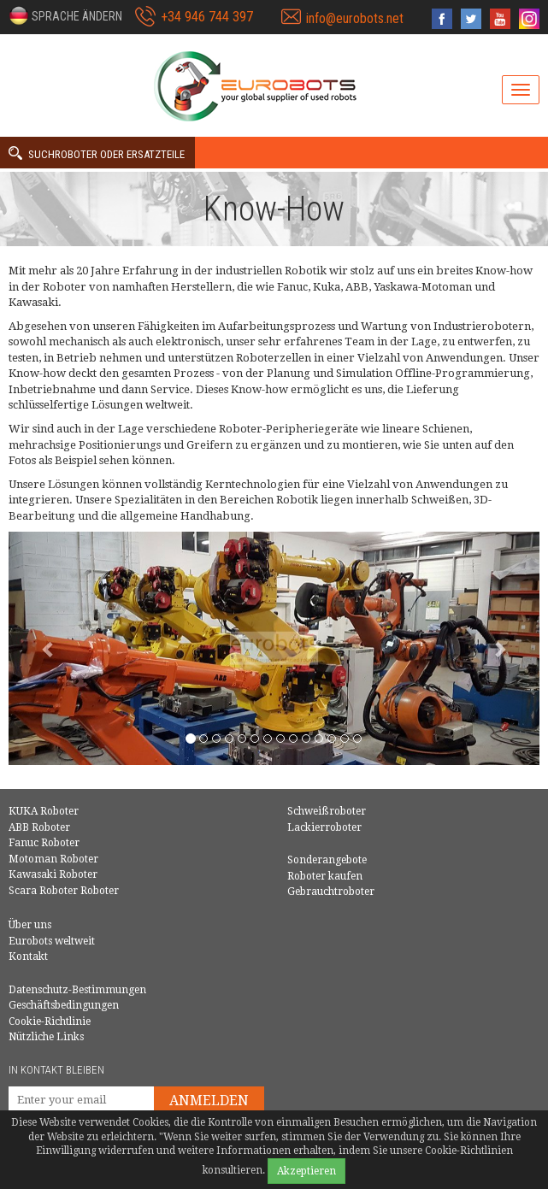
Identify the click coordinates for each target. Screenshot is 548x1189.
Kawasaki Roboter (53, 874)
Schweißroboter (326, 811)
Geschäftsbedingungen (64, 1005)
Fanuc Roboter (44, 843)
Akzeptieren (306, 1171)
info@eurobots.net (355, 18)
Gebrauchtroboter (330, 892)
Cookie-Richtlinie (50, 1021)
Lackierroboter (324, 827)
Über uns (30, 925)
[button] (65, 15)
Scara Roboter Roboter (64, 891)
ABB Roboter (39, 827)
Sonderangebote (327, 860)
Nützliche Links (46, 1037)
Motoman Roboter (53, 859)
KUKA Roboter (44, 811)
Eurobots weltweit (52, 941)
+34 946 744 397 (207, 17)
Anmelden (209, 1100)
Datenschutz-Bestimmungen (77, 990)
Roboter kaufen (324, 876)
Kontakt (28, 956)
